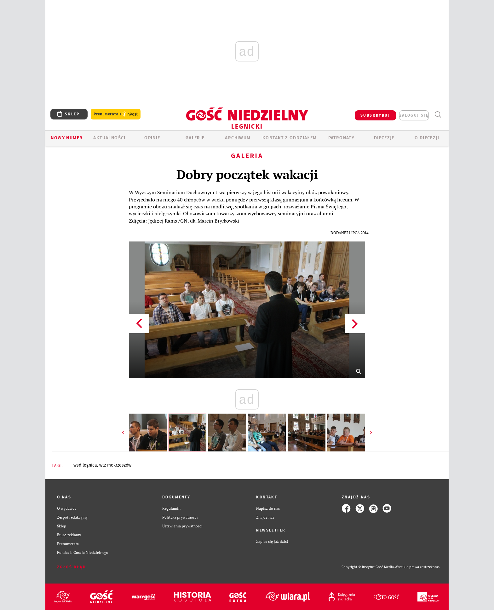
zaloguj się (413, 115)
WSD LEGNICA (85, 465)
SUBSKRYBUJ (375, 115)
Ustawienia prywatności (182, 526)
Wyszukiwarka (438, 114)
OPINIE (152, 138)
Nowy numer (67, 138)
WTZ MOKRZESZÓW (115, 465)
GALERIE (195, 138)
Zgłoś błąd (71, 567)
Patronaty (341, 138)
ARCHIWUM (237, 138)
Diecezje (384, 138)
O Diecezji (427, 138)
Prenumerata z (116, 114)
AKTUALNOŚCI (109, 138)
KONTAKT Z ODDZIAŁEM (289, 138)
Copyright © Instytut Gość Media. (368, 567)
